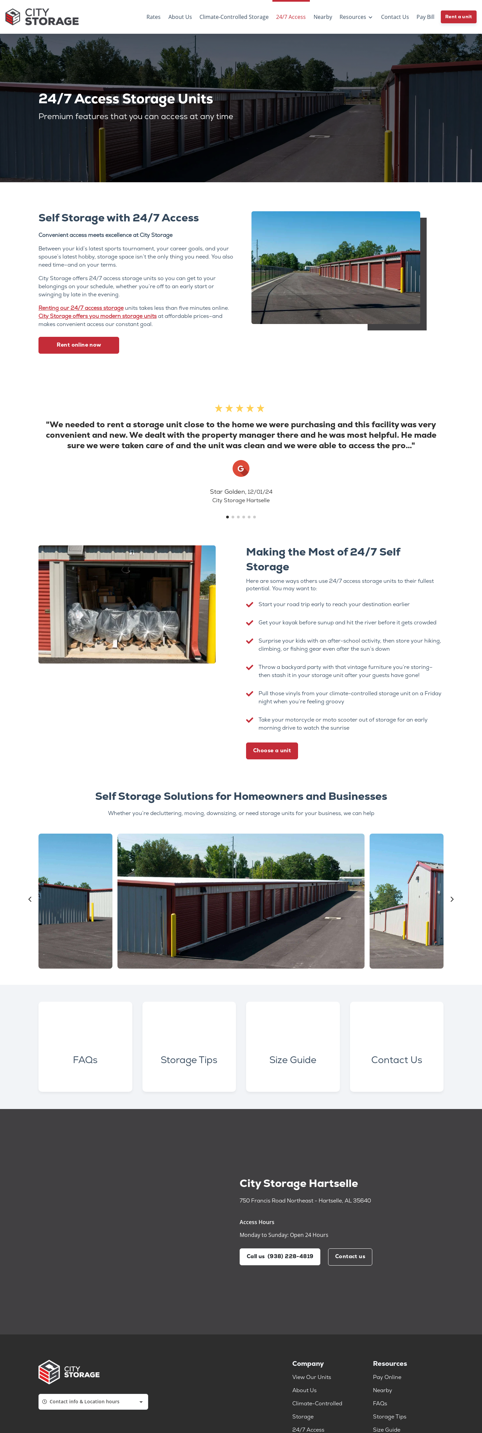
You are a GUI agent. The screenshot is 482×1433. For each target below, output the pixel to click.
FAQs (380, 1406)
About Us (304, 1393)
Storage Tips (389, 1419)
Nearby (382, 1393)
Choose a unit (272, 751)
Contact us (351, 1259)
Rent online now (79, 345)
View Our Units (311, 1380)
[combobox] (93, 1404)
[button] (227, 517)
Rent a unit (458, 17)
